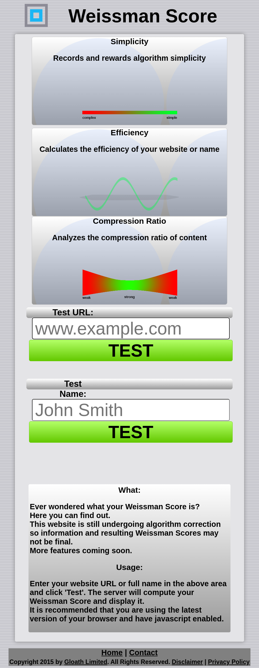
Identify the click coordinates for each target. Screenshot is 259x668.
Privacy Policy (229, 661)
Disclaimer (187, 661)
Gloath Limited (85, 661)
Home (112, 652)
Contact (143, 652)
